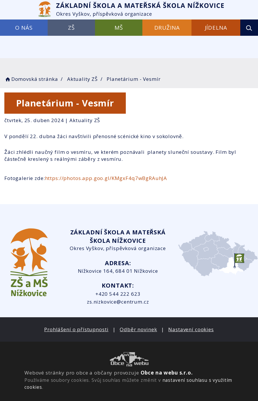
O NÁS (24, 27)
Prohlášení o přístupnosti (76, 329)
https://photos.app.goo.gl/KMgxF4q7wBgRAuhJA (106, 178)
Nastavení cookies (191, 329)
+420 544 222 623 (118, 293)
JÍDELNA (216, 27)
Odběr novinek (138, 329)
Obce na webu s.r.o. (167, 372)
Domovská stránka (31, 79)
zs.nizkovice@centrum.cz (118, 301)
